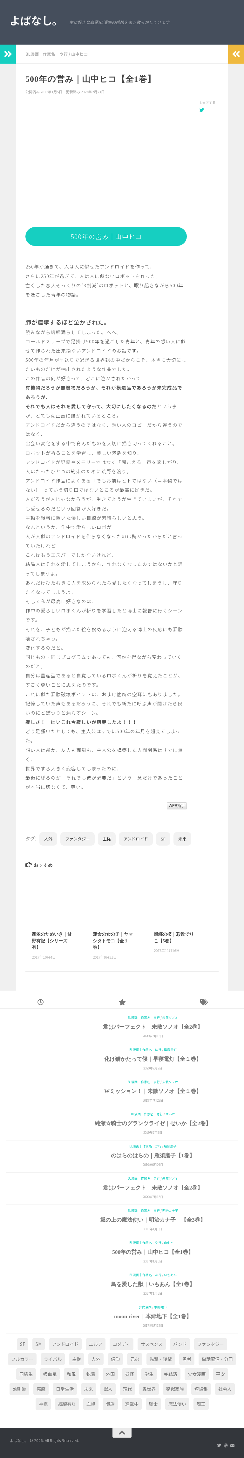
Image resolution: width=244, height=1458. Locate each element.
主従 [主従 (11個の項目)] (76, 1359)
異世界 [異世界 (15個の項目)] (149, 1389)
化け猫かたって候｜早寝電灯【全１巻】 (152, 1059)
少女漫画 (145, 1307)
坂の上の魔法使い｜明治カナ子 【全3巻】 (153, 1220)
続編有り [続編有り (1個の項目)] (67, 1404)
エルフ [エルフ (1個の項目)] (95, 1344)
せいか (170, 1114)
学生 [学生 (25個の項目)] (149, 1374)
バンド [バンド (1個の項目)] (180, 1344)
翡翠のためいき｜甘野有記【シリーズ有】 (52, 941)
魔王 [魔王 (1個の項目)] (201, 1404)
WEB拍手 (177, 806)
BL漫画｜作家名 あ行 (145, 1275)
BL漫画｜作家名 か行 (145, 1146)
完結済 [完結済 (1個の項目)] (170, 1374)
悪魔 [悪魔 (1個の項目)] (41, 1389)
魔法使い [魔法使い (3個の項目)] (177, 1404)
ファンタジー (77, 839)
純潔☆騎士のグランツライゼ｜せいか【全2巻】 (153, 1123)
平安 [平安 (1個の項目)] (220, 1374)
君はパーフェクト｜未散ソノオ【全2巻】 (153, 1027)
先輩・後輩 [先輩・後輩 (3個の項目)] (161, 1359)
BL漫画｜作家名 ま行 (144, 1017)
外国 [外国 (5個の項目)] (110, 1374)
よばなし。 (36, 20)
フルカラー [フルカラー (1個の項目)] (22, 1359)
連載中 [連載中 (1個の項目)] (132, 1404)
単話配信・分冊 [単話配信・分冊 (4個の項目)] (217, 1359)
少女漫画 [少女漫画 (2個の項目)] (197, 1374)
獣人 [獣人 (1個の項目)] (108, 1389)
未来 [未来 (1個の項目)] (88, 1389)
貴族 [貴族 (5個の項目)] (110, 1404)
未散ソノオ (170, 1017)
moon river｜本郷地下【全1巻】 (153, 1316)
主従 (107, 839)
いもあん (170, 1275)
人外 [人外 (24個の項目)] (96, 1359)
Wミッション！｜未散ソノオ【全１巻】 (152, 1091)
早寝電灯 (170, 1049)
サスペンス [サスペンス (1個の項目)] (152, 1344)
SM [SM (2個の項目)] (39, 1344)
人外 (48, 839)
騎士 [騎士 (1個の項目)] (153, 1404)
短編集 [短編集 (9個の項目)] (201, 1389)
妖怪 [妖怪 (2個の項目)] (129, 1374)
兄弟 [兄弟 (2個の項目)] (134, 1359)
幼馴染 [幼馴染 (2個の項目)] (19, 1389)
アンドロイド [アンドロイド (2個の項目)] (65, 1344)
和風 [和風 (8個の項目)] (71, 1374)
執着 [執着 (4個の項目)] (90, 1374)
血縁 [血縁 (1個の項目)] (90, 1404)
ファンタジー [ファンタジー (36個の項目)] (210, 1344)
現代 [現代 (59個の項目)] (127, 1389)
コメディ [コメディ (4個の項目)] (121, 1344)
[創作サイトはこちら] (226, 1445)
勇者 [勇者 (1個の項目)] (186, 1359)
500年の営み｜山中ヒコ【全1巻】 (152, 1252)
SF (163, 839)
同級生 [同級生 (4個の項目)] (26, 1374)
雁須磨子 (170, 1146)
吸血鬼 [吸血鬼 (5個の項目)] (50, 1374)
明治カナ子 (170, 1210)
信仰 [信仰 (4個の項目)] (115, 1359)
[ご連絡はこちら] (232, 1445)
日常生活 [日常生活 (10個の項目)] (65, 1389)
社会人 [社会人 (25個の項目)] (225, 1389)
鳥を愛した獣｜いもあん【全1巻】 (153, 1284)
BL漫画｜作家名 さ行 (147, 1114)
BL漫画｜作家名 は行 (145, 1049)
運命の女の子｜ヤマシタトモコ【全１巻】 (113, 941)
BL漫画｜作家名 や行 (46, 54)
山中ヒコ (79, 54)
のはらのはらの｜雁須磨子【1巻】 (153, 1156)
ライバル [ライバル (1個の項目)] (53, 1359)
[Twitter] (219, 1445)
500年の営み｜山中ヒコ (106, 236)
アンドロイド (136, 839)
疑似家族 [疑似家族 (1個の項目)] (175, 1389)
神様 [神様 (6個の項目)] (43, 1404)
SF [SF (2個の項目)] (22, 1344)
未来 (182, 839)
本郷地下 (160, 1307)
